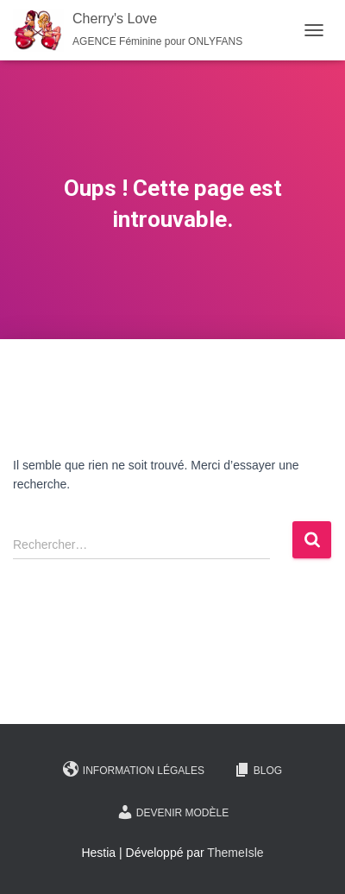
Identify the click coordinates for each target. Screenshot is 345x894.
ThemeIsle (235, 852)
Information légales (133, 769)
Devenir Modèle (172, 812)
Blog (258, 769)
